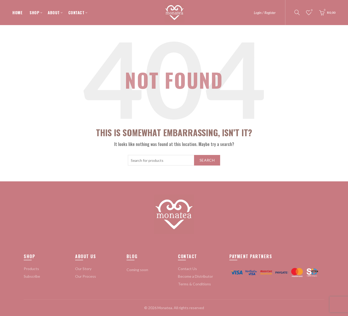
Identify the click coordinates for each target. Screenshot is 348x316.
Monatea (164, 307)
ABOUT (54, 12)
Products (31, 268)
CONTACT (76, 12)
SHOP (34, 12)
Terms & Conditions (194, 284)
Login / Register (265, 13)
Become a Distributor (195, 276)
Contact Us (187, 268)
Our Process (85, 276)
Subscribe (32, 276)
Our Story (83, 268)
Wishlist (311, 10)
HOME (17, 12)
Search (207, 160)
